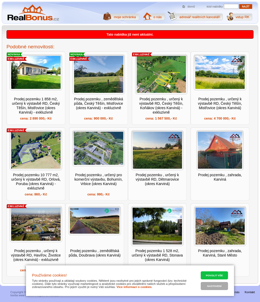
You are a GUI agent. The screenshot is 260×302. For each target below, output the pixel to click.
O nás (235, 292)
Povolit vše (214, 275)
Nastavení (214, 286)
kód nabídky (215, 6)
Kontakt (250, 292)
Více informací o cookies (134, 286)
